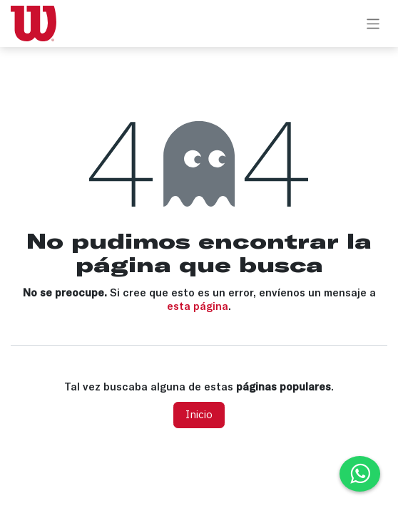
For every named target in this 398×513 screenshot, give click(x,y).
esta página (197, 306)
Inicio (199, 414)
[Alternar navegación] (373, 23)
